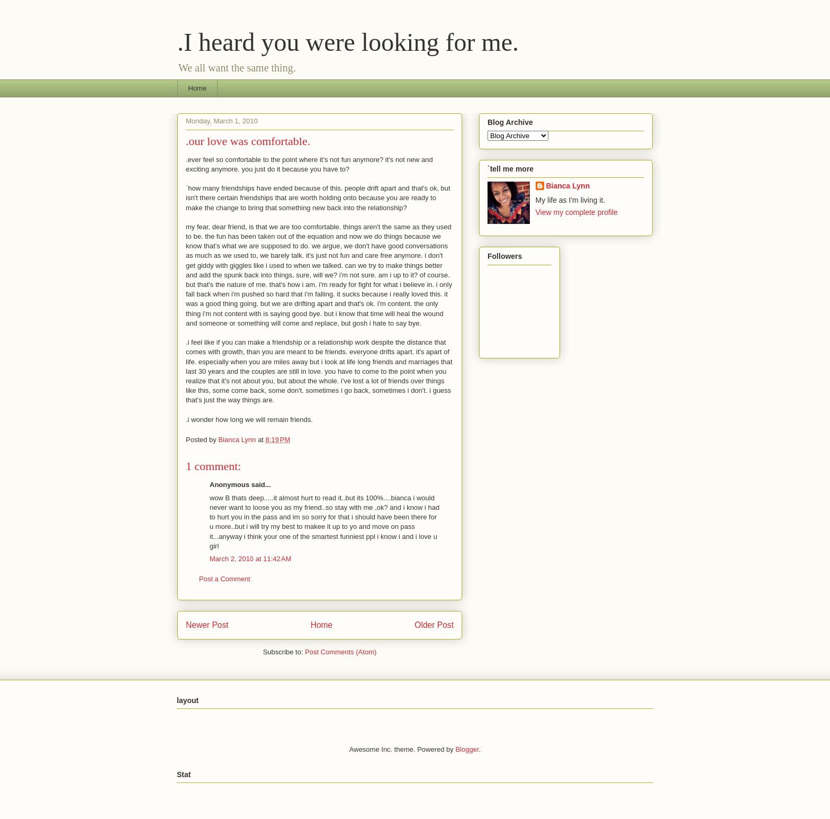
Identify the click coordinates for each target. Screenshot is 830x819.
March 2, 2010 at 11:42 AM (250, 559)
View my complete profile (577, 212)
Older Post (434, 624)
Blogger (467, 749)
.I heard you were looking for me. (348, 42)
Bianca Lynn (568, 186)
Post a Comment (224, 579)
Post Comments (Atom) (340, 652)
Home (197, 88)
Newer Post (207, 624)
